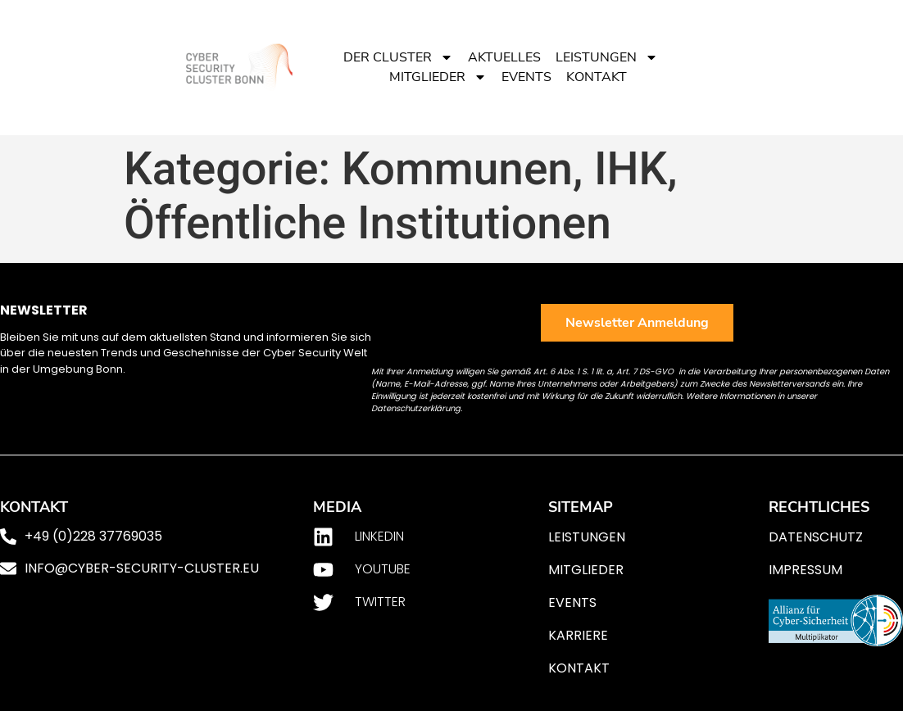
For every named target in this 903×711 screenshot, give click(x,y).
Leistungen (607, 57)
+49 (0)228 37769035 (93, 536)
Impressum (805, 569)
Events (526, 77)
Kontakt (596, 77)
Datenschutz (816, 537)
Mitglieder (438, 77)
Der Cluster (398, 57)
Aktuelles (504, 57)
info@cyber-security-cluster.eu (142, 568)
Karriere (578, 635)
